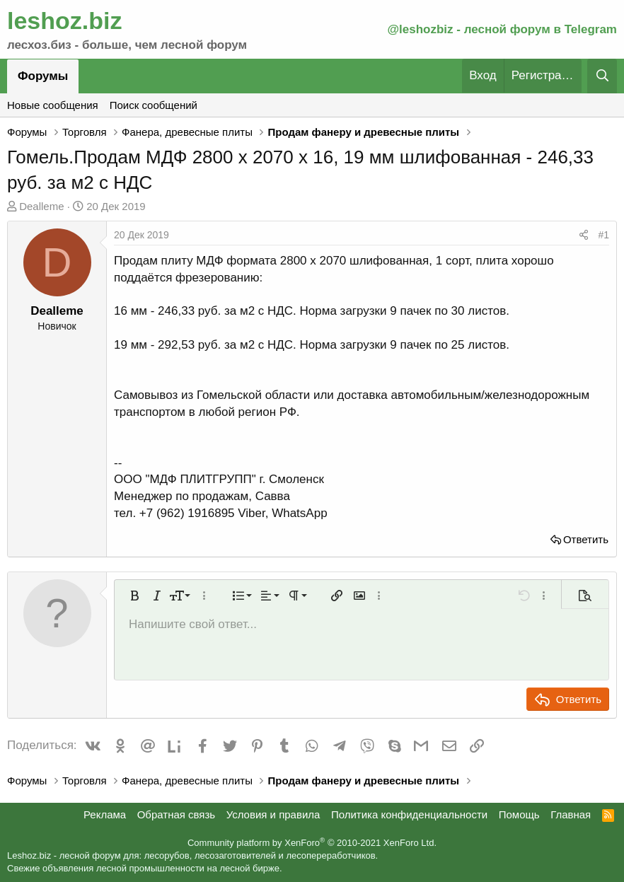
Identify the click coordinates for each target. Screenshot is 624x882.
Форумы (43, 76)
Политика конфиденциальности (409, 814)
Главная (570, 814)
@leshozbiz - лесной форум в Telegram (502, 29)
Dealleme (41, 206)
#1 (603, 234)
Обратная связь (176, 814)
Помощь (519, 814)
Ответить (585, 539)
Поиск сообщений (153, 105)
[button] (134, 595)
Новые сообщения (52, 105)
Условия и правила (273, 814)
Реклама (104, 814)
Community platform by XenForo (312, 842)
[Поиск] (602, 76)
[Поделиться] (583, 235)
